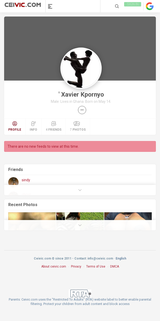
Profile (14, 126)
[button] (82, 110)
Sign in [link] (132, 6)
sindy (26, 180)
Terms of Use (95, 266)
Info (33, 126)
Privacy (76, 266)
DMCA (114, 266)
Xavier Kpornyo (82, 94)
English (121, 258)
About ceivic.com (53, 266)
